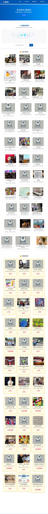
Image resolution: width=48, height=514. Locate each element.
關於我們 (42, 1)
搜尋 (31, 45)
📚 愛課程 (6, 2)
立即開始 (24, 15)
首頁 (20, 1)
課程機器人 (34, 1)
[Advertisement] (24, 493)
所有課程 (27, 1)
